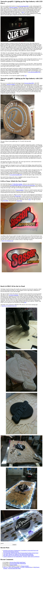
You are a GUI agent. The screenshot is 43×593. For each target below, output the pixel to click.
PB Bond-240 (18, 195)
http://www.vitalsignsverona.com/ (9, 305)
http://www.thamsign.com (7, 240)
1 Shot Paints (19, 200)
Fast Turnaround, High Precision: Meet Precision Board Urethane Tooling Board (20, 553)
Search (2, 543)
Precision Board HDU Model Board (17, 562)
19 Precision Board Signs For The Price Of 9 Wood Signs (22, 185)
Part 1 (23, 12)
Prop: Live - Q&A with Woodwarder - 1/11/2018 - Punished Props (17, 567)
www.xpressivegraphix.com (34, 72)
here (26, 75)
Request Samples (13, 564)
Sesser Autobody (19, 190)
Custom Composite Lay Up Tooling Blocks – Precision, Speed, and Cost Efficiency (21, 556)
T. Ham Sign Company (17, 184)
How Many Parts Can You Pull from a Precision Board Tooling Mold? (18, 555)
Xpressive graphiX (13, 7)
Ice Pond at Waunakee (13, 295)
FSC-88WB (5, 200)
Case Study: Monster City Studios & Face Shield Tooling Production (18, 554)
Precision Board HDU (24, 6)
